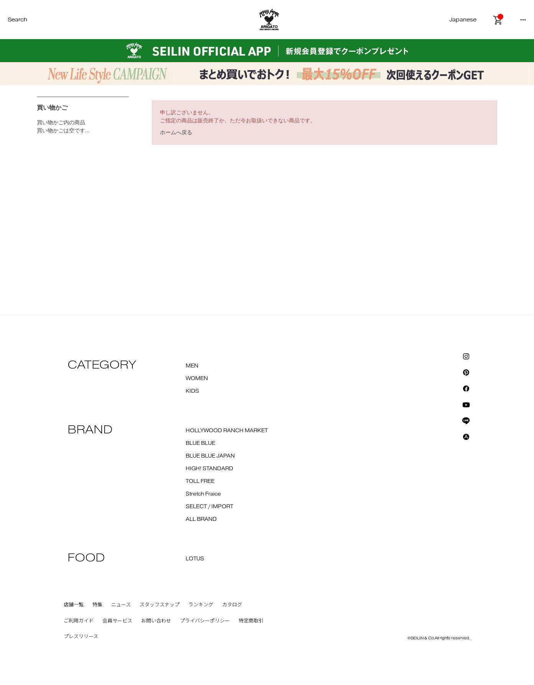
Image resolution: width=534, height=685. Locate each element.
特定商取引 (251, 621)
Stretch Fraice (203, 494)
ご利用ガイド (79, 621)
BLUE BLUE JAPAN (210, 456)
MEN (192, 366)
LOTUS (195, 559)
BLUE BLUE (200, 443)
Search (17, 19)
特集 (97, 605)
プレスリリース (81, 637)
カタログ (232, 605)
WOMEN (197, 378)
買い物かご (52, 107)
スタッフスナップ (160, 605)
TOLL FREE (200, 481)
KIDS (192, 391)
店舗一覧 (74, 605)
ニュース (121, 605)
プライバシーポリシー (205, 621)
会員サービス (117, 621)
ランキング (200, 605)
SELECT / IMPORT (209, 507)
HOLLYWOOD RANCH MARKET (227, 431)
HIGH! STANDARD (209, 469)
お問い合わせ (156, 621)
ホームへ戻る (176, 132)
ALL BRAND (201, 519)
